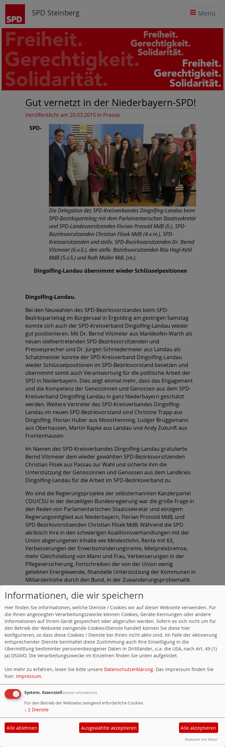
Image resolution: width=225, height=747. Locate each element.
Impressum (28, 676)
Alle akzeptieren (198, 728)
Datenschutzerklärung (128, 669)
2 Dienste (36, 709)
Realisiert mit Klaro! (201, 739)
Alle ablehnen (22, 728)
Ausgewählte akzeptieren (109, 728)
